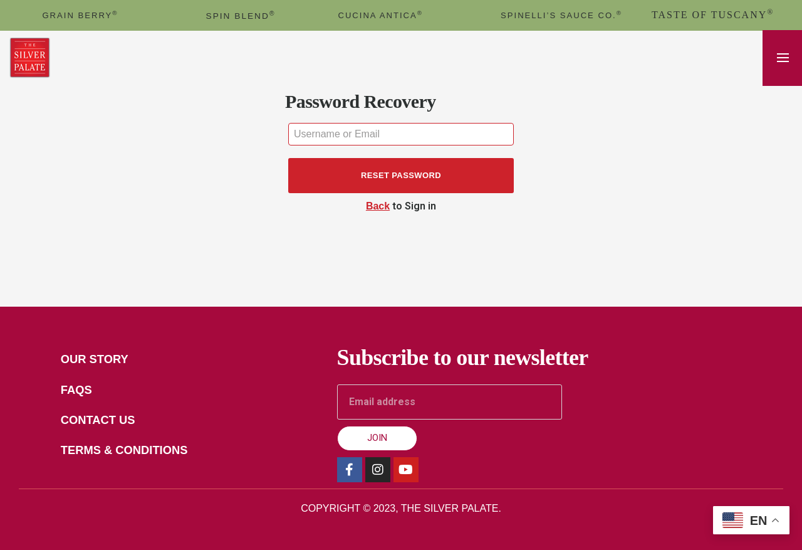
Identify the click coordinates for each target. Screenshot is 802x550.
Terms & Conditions (134, 454)
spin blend (241, 15)
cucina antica (380, 14)
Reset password (401, 175)
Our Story (101, 360)
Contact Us (105, 423)
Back (378, 206)
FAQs (81, 391)
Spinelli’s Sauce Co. (561, 14)
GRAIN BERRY (80, 14)
